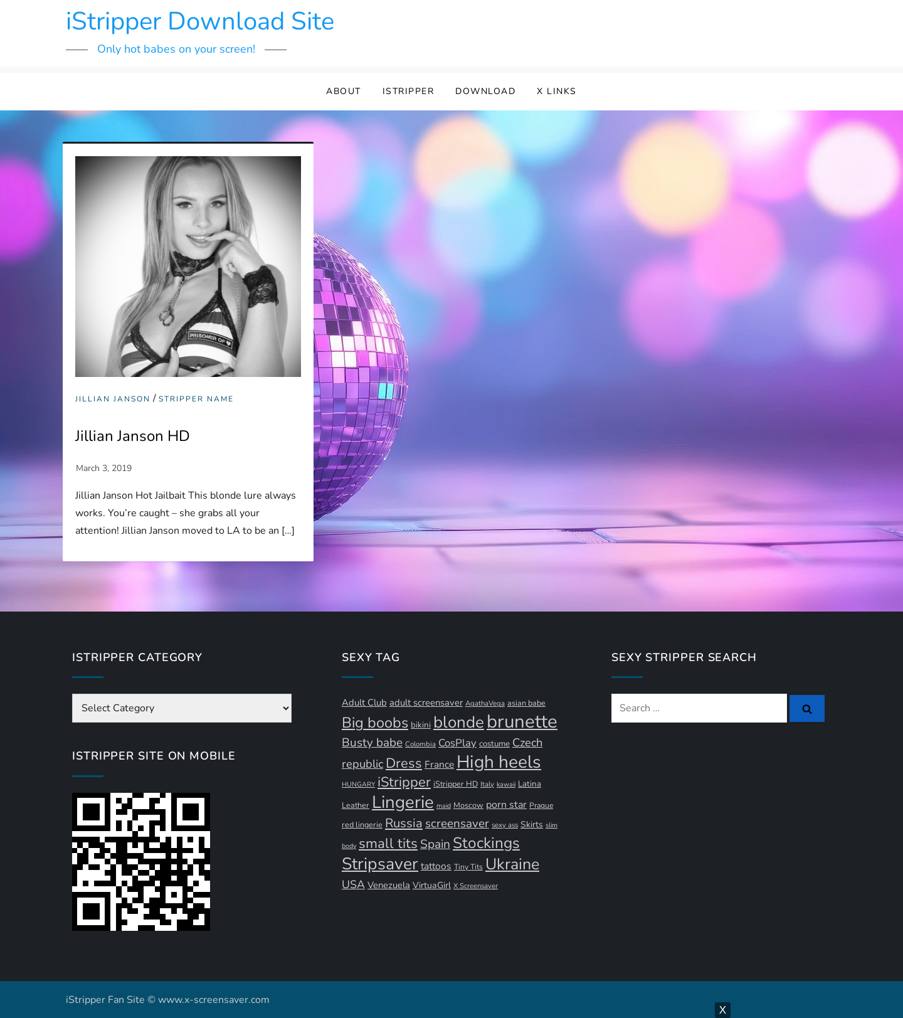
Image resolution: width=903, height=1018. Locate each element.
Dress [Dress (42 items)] (404, 763)
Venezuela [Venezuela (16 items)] (388, 885)
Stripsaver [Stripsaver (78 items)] (380, 863)
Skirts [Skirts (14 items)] (531, 824)
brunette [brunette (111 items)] (522, 721)
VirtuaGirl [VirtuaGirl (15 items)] (432, 885)
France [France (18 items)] (439, 764)
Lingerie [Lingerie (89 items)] (403, 802)
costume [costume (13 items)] (494, 744)
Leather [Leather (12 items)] (355, 805)
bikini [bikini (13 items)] (421, 725)
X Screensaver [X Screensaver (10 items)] (475, 886)
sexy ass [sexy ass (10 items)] (505, 825)
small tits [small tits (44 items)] (388, 843)
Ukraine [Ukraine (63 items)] (512, 864)
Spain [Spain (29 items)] (435, 844)
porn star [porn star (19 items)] (506, 805)
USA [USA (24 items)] (353, 884)
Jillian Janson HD (132, 436)
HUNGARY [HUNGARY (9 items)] (358, 784)
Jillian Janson (112, 399)
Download (485, 91)
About (343, 91)
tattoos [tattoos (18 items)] (436, 866)
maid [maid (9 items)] (443, 805)
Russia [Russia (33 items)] (404, 823)
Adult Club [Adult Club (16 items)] (364, 702)
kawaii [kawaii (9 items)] (506, 784)
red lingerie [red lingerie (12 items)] (362, 824)
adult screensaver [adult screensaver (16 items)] (426, 702)
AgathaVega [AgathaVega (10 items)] (485, 703)
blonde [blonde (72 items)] (458, 722)
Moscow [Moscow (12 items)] (468, 805)
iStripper (409, 91)
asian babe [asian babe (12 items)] (526, 702)
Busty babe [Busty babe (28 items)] (372, 742)
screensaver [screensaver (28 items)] (457, 823)
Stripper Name (196, 399)
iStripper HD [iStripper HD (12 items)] (455, 783)
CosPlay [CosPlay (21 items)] (457, 743)
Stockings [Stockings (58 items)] (486, 843)
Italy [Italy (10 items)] (487, 784)
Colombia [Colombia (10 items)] (420, 744)
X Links (557, 91)
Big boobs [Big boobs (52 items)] (375, 723)
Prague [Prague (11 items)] (541, 805)
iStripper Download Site (200, 21)
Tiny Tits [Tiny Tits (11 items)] (468, 867)
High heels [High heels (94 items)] (499, 762)
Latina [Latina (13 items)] (529, 784)
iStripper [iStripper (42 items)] (404, 782)
